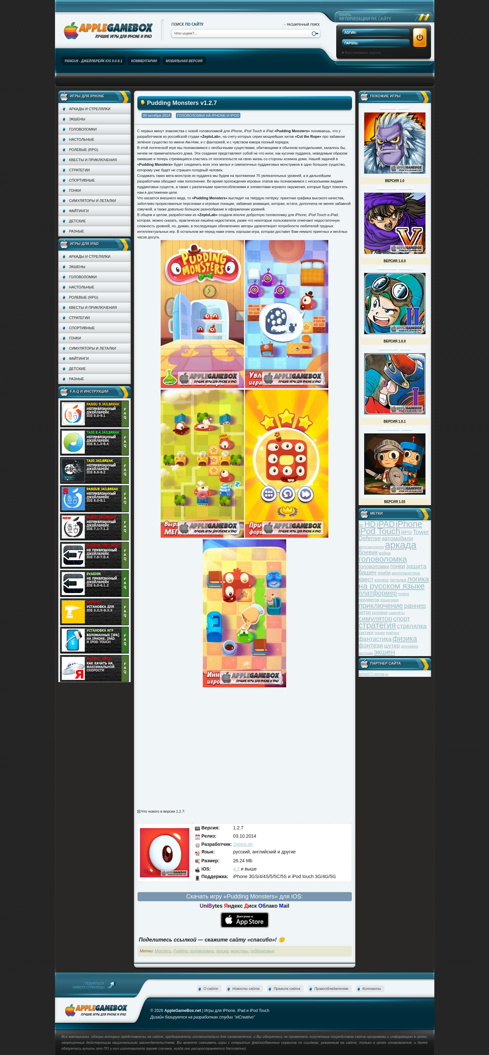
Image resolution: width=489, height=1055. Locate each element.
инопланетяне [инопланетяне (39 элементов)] (406, 573)
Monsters (163, 951)
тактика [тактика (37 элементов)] (366, 632)
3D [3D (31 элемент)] (361, 525)
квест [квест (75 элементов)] (366, 579)
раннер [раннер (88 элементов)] (415, 605)
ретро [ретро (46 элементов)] (365, 612)
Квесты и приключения (93, 160)
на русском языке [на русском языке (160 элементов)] (392, 585)
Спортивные (82, 180)
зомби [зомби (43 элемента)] (384, 573)
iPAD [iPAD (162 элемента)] (386, 524)
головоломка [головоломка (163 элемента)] (383, 558)
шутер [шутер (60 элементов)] (392, 646)
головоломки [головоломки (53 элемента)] (374, 566)
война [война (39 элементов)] (385, 553)
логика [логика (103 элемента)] (418, 579)
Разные (76, 231)
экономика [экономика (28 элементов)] (409, 646)
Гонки (75, 190)
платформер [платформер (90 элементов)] (378, 593)
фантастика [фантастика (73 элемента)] (375, 638)
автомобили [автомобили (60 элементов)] (397, 538)
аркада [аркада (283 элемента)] (401, 544)
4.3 (236, 868)
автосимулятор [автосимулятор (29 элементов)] (371, 547)
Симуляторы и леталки (92, 201)
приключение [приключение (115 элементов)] (381, 605)
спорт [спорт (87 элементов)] (401, 618)
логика (222, 951)
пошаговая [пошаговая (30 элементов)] (389, 600)
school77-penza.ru (374, 674)
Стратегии (79, 170)
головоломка (202, 951)
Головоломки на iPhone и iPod (208, 115)
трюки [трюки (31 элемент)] (379, 632)
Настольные (82, 139)
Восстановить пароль (363, 53)
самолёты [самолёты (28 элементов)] (397, 613)
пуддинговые (262, 951)
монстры (239, 951)
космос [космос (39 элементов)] (381, 579)
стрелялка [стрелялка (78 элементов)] (411, 626)
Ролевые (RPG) (83, 150)
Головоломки (83, 129)
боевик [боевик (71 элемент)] (368, 552)
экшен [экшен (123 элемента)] (384, 652)
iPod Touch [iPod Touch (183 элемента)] (379, 531)
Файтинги (79, 211)
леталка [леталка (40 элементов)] (398, 579)
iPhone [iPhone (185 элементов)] (409, 523)
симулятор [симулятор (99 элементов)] (375, 618)
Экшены (77, 119)
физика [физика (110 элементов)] (405, 638)
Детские (77, 221)
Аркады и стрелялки (90, 109)
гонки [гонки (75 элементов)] (397, 566)
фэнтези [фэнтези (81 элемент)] (371, 645)
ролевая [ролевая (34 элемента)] (380, 612)
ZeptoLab (243, 844)
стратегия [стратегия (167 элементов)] (377, 625)
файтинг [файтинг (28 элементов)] (392, 633)
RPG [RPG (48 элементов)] (406, 532)
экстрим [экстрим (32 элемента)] (366, 653)
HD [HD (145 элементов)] (369, 524)
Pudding (180, 951)
